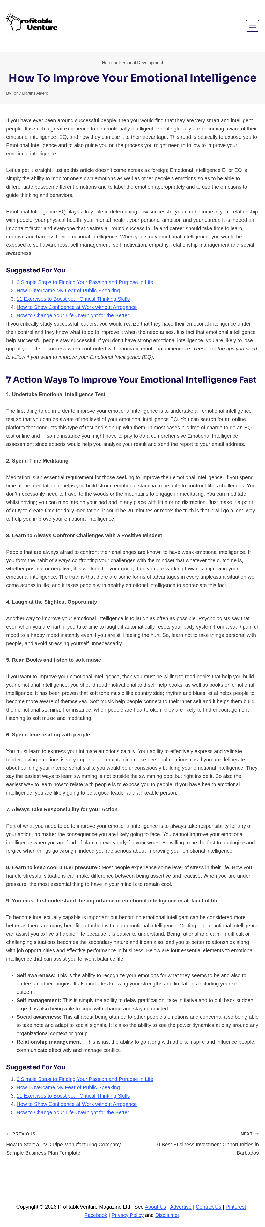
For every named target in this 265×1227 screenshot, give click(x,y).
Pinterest (236, 1207)
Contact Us (209, 1207)
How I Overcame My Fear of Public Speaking (68, 290)
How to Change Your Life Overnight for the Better (73, 315)
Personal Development (141, 62)
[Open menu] (252, 25)
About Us (155, 1207)
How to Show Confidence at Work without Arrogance (77, 307)
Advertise (181, 1207)
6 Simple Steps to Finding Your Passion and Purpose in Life (85, 282)
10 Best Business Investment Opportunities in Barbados (198, 1142)
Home (108, 62)
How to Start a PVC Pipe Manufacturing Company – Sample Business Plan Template (66, 1142)
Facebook (96, 1215)
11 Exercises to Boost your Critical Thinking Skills (73, 299)
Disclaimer (167, 1215)
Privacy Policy (128, 1215)
